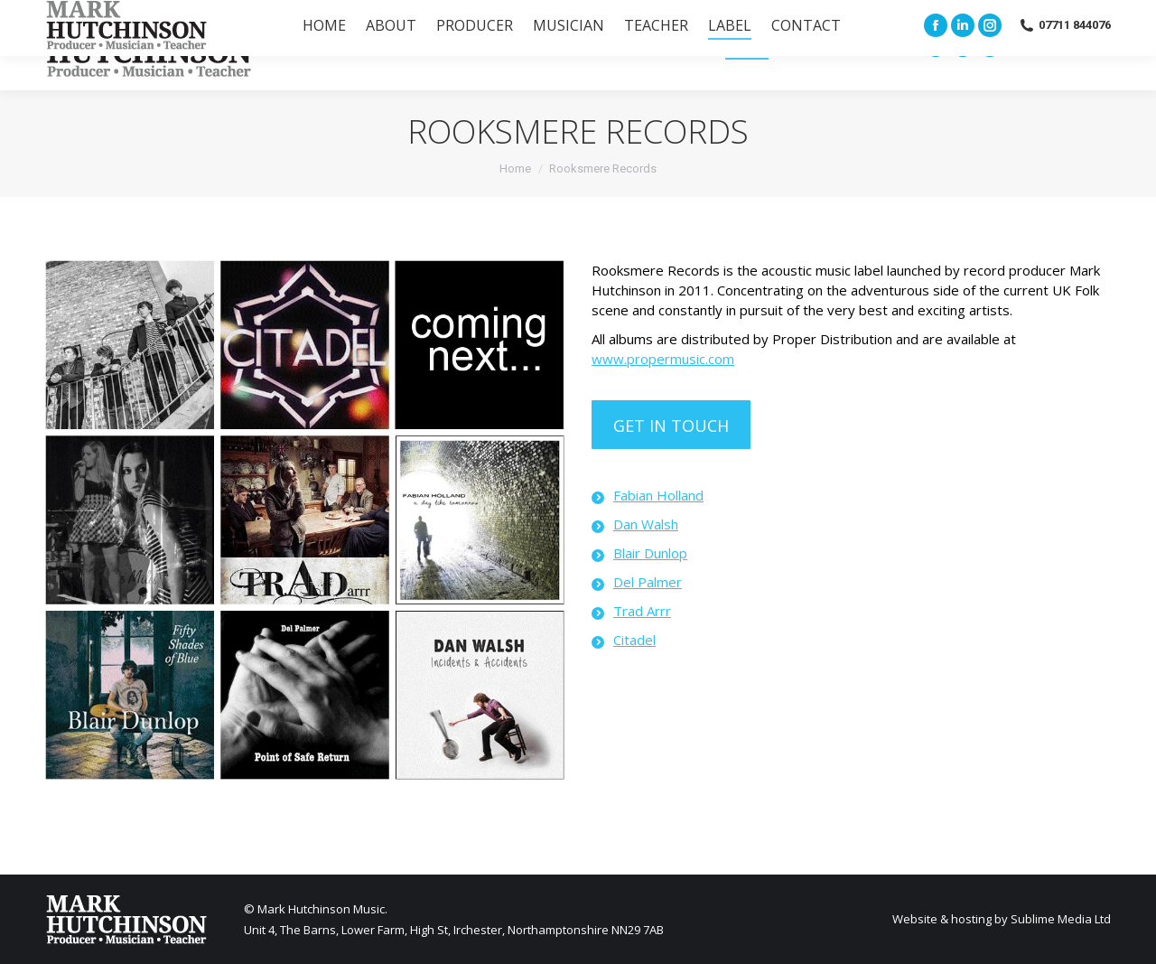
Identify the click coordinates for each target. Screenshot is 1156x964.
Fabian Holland (658, 495)
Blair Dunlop (650, 553)
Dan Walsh (645, 524)
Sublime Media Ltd (1061, 919)
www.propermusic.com (663, 359)
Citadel (634, 640)
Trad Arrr (642, 611)
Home (515, 168)
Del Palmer (647, 582)
